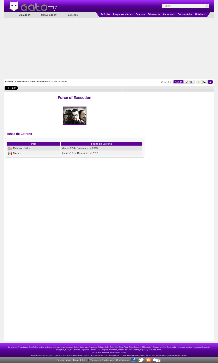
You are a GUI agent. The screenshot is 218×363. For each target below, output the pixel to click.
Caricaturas (169, 14)
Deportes (140, 14)
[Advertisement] (109, 48)
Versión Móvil (64, 360)
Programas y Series (122, 14)
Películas (105, 14)
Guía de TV (10, 82)
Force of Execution (39, 82)
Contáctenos (122, 360)
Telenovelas (154, 14)
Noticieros (200, 14)
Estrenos (73, 15)
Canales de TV (48, 15)
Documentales (185, 14)
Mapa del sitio (80, 360)
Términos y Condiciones (102, 360)
